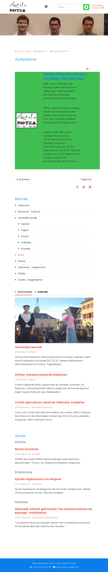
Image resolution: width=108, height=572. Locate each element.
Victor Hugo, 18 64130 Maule (62, 563)
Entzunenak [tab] (24, 291)
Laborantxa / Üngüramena (44, 517)
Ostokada (36, 484)
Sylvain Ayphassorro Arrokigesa (38, 479)
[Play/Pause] (86, 7)
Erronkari (25, 248)
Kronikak (36, 454)
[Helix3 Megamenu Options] (46, 6)
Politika (21, 273)
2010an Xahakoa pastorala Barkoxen (41, 374)
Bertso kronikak (26, 449)
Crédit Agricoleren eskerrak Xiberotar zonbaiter (50, 402)
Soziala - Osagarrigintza (30, 279)
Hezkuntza (23, 205)
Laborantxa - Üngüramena (31, 267)
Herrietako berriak (27, 217)
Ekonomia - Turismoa (28, 211)
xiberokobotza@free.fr (67, 567)
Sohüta (24, 236)
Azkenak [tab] (42, 291)
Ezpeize (24, 224)
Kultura (21, 261)
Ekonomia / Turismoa (42, 407)
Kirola (20, 255)
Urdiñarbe (25, 242)
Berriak (32, 352)
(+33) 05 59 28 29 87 (42, 567)
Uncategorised (24, 51)
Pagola (24, 230)
